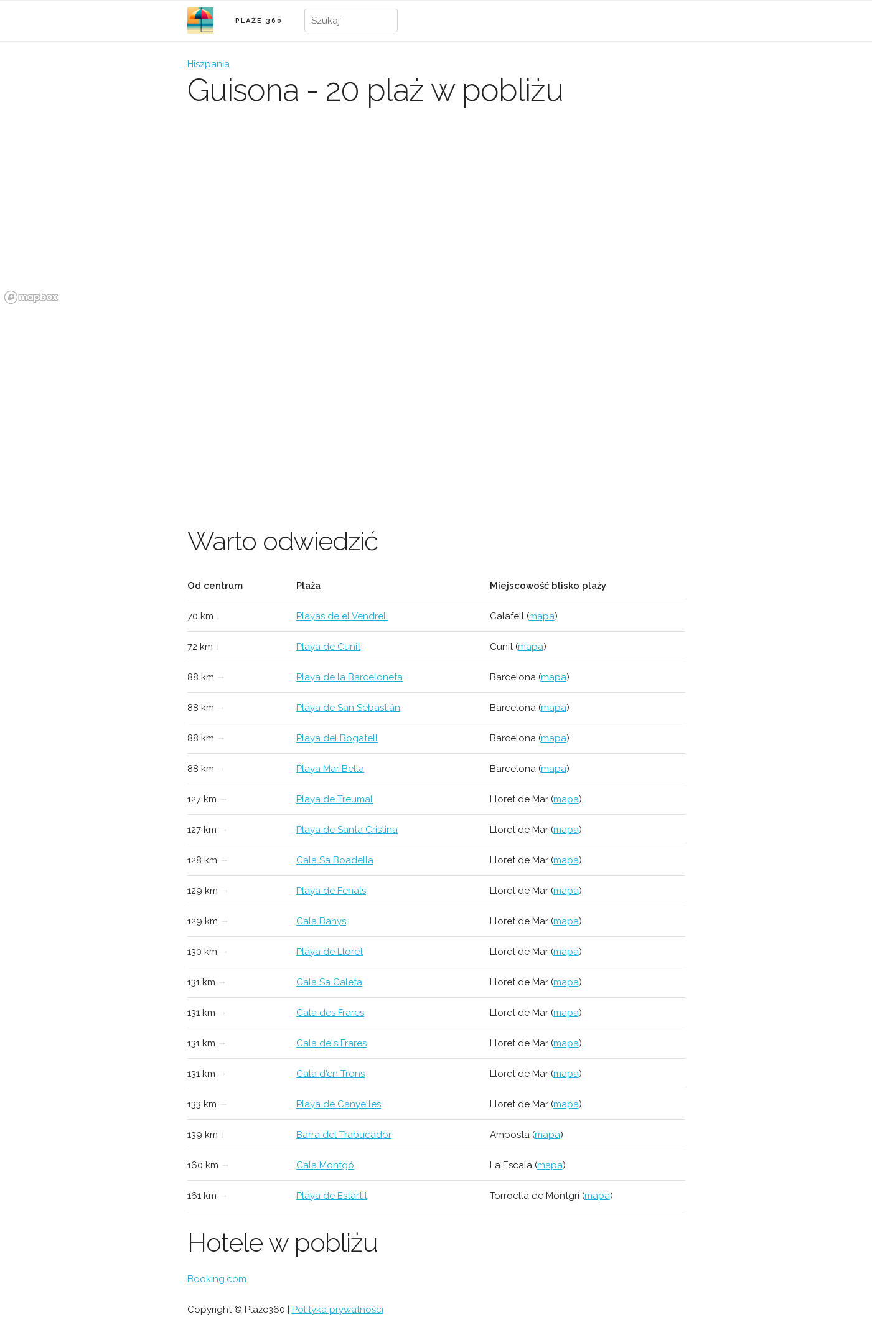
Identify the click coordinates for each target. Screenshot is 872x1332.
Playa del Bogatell (337, 738)
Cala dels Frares (331, 1043)
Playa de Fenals (331, 890)
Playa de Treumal (334, 799)
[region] (436, 214)
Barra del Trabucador (343, 1134)
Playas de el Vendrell (342, 616)
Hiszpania (208, 64)
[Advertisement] (436, 401)
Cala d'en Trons (330, 1073)
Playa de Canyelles (338, 1104)
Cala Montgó (325, 1165)
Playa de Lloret (329, 951)
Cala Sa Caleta (329, 982)
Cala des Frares (330, 1012)
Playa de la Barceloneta (349, 677)
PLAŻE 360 (259, 21)
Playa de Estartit (331, 1195)
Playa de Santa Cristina (347, 829)
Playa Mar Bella (330, 768)
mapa (542, 616)
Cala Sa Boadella (334, 860)
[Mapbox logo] (31, 297)
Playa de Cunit (328, 646)
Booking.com (216, 1279)
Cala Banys (321, 921)
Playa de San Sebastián (348, 707)
